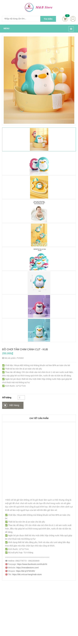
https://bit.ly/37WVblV (25, 571)
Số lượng (6, 397)
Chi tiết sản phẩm (38, 418)
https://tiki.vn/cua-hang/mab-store (27, 574)
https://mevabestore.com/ (27, 567)
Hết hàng (14, 405)
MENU (6, 28)
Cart (65, 19)
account (73, 19)
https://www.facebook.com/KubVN (32, 564)
